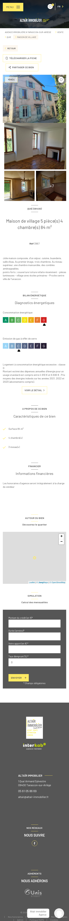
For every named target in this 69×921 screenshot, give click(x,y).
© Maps (42, 582)
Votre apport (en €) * (18, 643)
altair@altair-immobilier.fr (33, 796)
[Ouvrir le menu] (13, 7)
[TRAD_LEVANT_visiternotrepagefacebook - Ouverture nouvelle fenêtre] (34, 843)
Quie (9, 37)
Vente (60, 32)
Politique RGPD (37, 920)
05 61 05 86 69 (27, 791)
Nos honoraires (15, 917)
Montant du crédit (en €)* (20, 617)
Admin (20, 920)
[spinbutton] (34, 662)
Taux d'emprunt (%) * (18, 656)
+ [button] (61, 536)
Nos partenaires (37, 917)
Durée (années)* (16, 630)
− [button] (61, 541)
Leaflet (32, 582)
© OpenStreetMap (57, 582)
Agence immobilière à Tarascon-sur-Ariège (28, 32)
